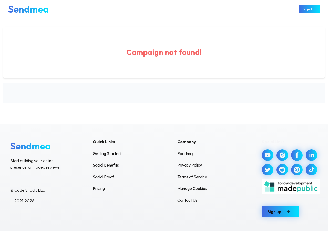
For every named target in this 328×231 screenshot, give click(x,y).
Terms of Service (192, 176)
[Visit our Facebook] (297, 155)
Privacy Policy (189, 165)
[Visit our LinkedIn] (311, 155)
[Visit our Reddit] (282, 169)
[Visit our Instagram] (282, 155)
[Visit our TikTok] (311, 169)
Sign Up (309, 9)
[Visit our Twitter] (267, 169)
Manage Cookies (192, 188)
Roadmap (186, 153)
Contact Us (187, 200)
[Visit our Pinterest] (297, 169)
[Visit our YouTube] (267, 155)
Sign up (280, 211)
